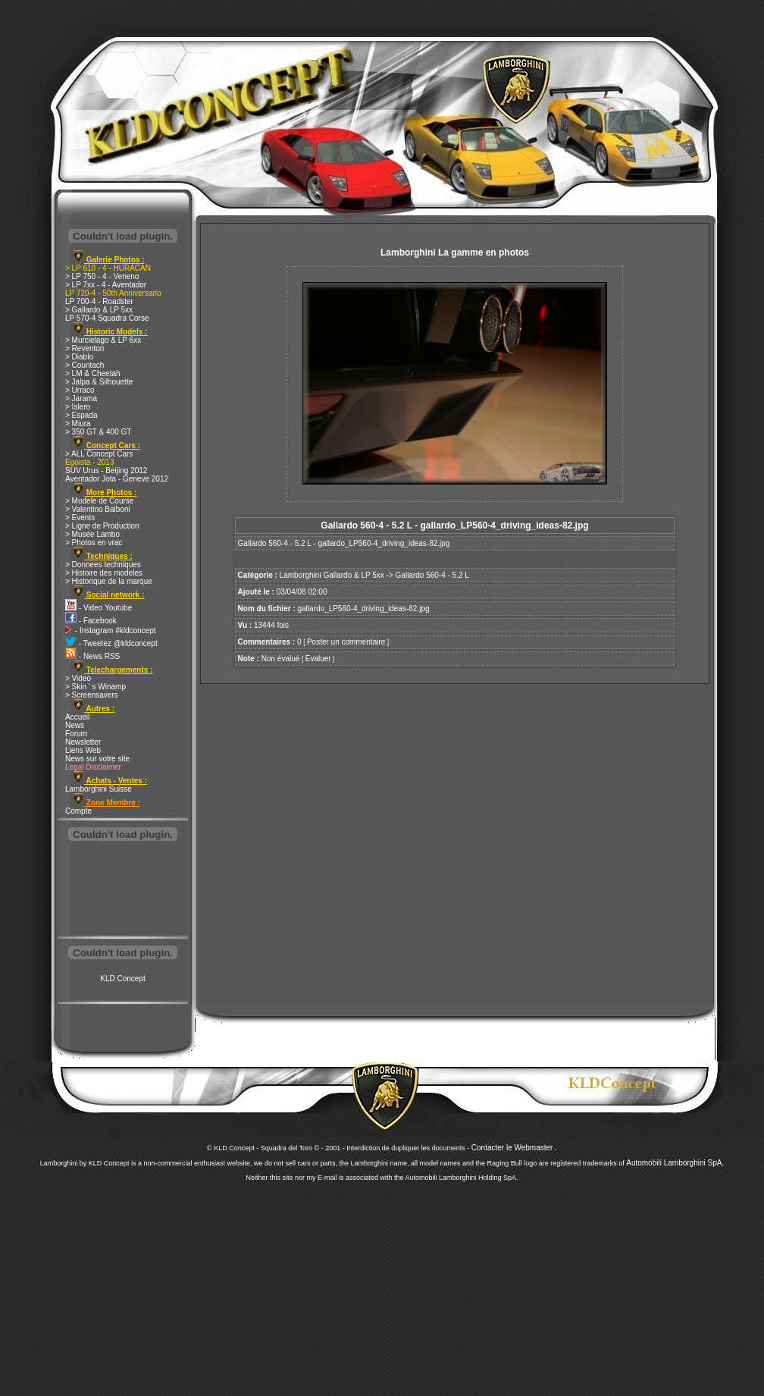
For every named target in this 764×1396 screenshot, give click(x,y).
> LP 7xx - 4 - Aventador (105, 285)
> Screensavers (91, 695)
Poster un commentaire (346, 642)
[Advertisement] (122, 890)
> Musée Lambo (92, 534)
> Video (78, 678)
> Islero (77, 407)
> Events (80, 517)
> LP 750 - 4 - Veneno (102, 276)
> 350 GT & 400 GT (98, 432)
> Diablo (79, 357)
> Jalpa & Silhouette (99, 382)
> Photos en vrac (93, 542)
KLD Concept (122, 978)
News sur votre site (97, 758)
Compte (78, 811)
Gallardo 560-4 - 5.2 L (432, 575)
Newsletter (83, 742)
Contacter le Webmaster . (514, 1147)
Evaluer (318, 658)
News (74, 725)
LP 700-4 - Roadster (99, 301)
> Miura (78, 423)
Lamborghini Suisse (98, 789)
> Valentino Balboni (97, 509)
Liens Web (83, 750)
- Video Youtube (98, 608)
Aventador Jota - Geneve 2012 (116, 479)
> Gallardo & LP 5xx (99, 310)
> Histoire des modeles (103, 573)
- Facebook (91, 620)
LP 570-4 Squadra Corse (107, 318)
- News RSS (92, 656)
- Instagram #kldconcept (110, 630)
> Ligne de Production (102, 526)
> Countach (84, 365)
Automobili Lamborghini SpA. (675, 1163)
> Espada (81, 415)
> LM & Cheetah (93, 373)
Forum (76, 733)
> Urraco (80, 390)
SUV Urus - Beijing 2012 (106, 470)
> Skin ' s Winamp (95, 686)
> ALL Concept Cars (99, 454)
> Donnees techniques (103, 564)
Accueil (77, 717)
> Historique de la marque (108, 581)
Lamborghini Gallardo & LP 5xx (332, 575)
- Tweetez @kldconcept (111, 643)
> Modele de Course (99, 501)
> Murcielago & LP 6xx (103, 340)
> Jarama (81, 398)
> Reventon (84, 348)
